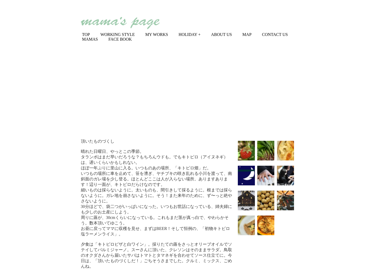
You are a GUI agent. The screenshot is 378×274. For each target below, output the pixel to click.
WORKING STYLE (117, 34)
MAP (246, 34)
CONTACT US (275, 34)
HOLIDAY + (189, 34)
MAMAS (90, 39)
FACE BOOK (120, 39)
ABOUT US (221, 34)
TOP (86, 34)
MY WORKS (156, 34)
